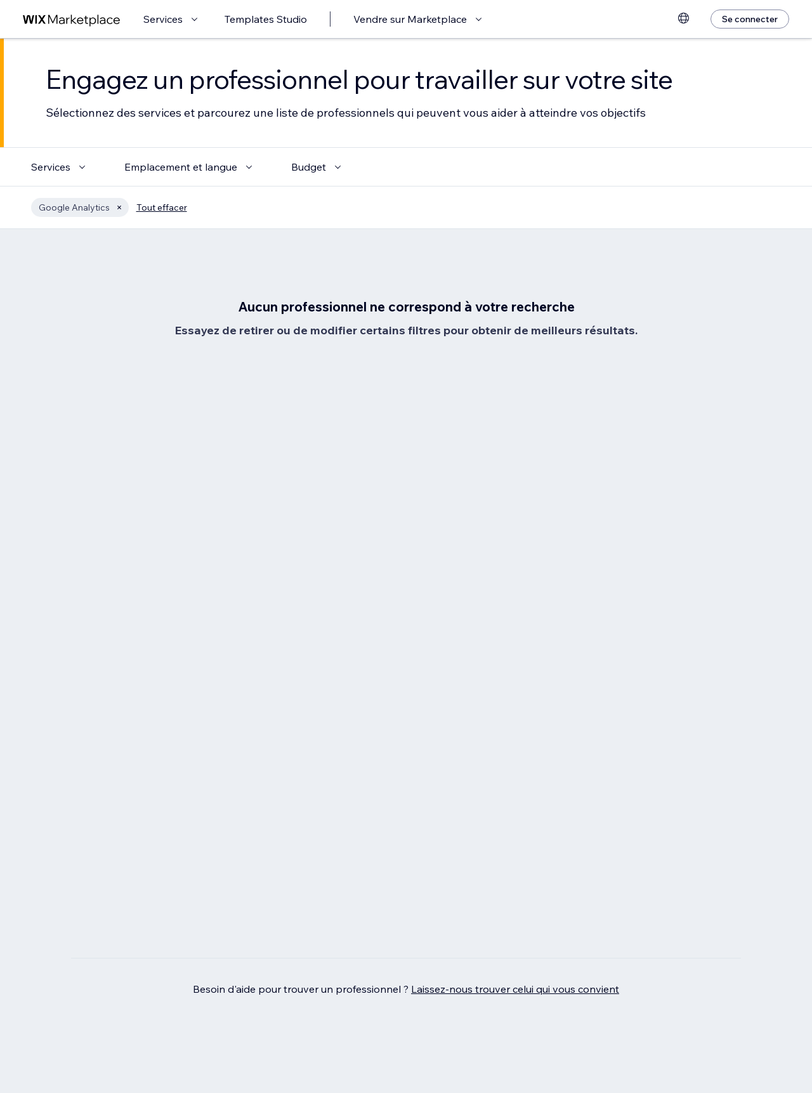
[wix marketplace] (72, 19)
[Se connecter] (749, 19)
